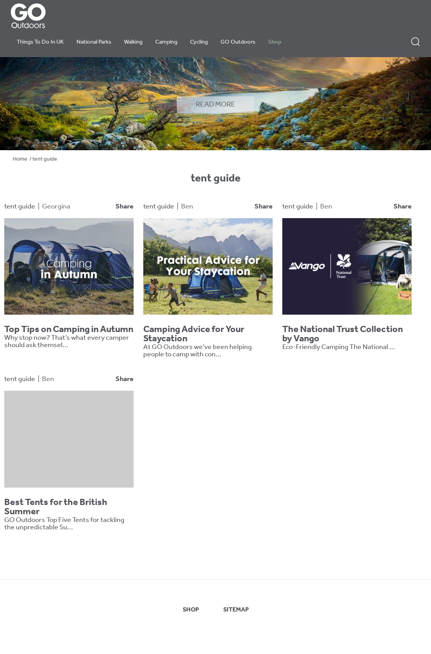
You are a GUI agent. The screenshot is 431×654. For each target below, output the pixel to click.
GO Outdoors (238, 42)
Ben (187, 206)
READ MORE (215, 104)
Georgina (56, 206)
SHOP (191, 610)
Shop (275, 42)
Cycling (199, 42)
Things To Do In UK (40, 42)
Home (20, 159)
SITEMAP (236, 610)
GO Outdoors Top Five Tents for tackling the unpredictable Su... (64, 524)
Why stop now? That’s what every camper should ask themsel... (66, 341)
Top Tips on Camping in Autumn (68, 329)
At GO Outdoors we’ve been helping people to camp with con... (197, 351)
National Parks (93, 42)
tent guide (19, 206)
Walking (133, 42)
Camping (166, 42)
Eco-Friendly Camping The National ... (338, 347)
